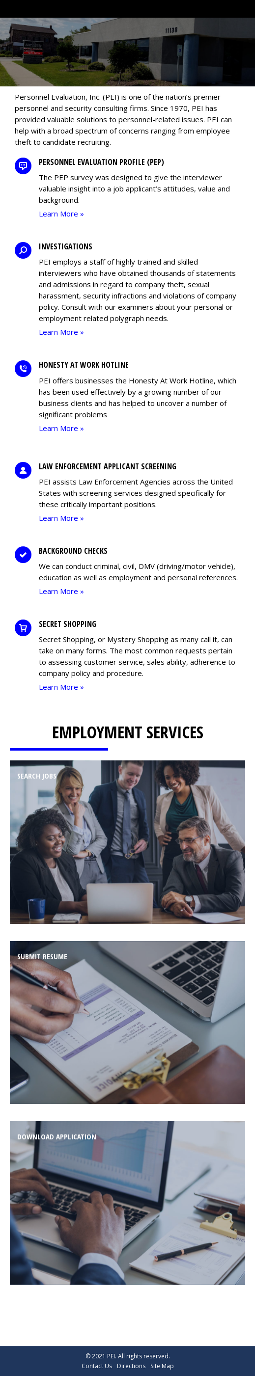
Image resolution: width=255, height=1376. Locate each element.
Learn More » (61, 213)
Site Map (162, 1366)
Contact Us (97, 1366)
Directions (131, 1366)
